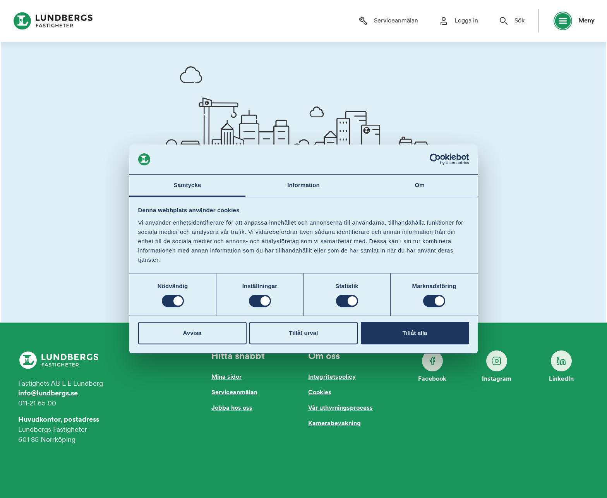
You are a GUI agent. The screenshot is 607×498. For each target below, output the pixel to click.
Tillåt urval (303, 333)
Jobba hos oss (231, 408)
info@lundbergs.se (48, 393)
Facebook (432, 366)
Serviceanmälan (234, 393)
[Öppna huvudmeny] (571, 21)
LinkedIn (561, 366)
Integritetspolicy (332, 377)
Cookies (319, 393)
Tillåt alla (415, 333)
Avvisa (192, 333)
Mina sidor (226, 377)
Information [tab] (303, 185)
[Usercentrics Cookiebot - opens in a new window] (435, 159)
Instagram (496, 366)
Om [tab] (419, 185)
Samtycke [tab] (187, 185)
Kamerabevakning (334, 424)
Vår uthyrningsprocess (340, 408)
